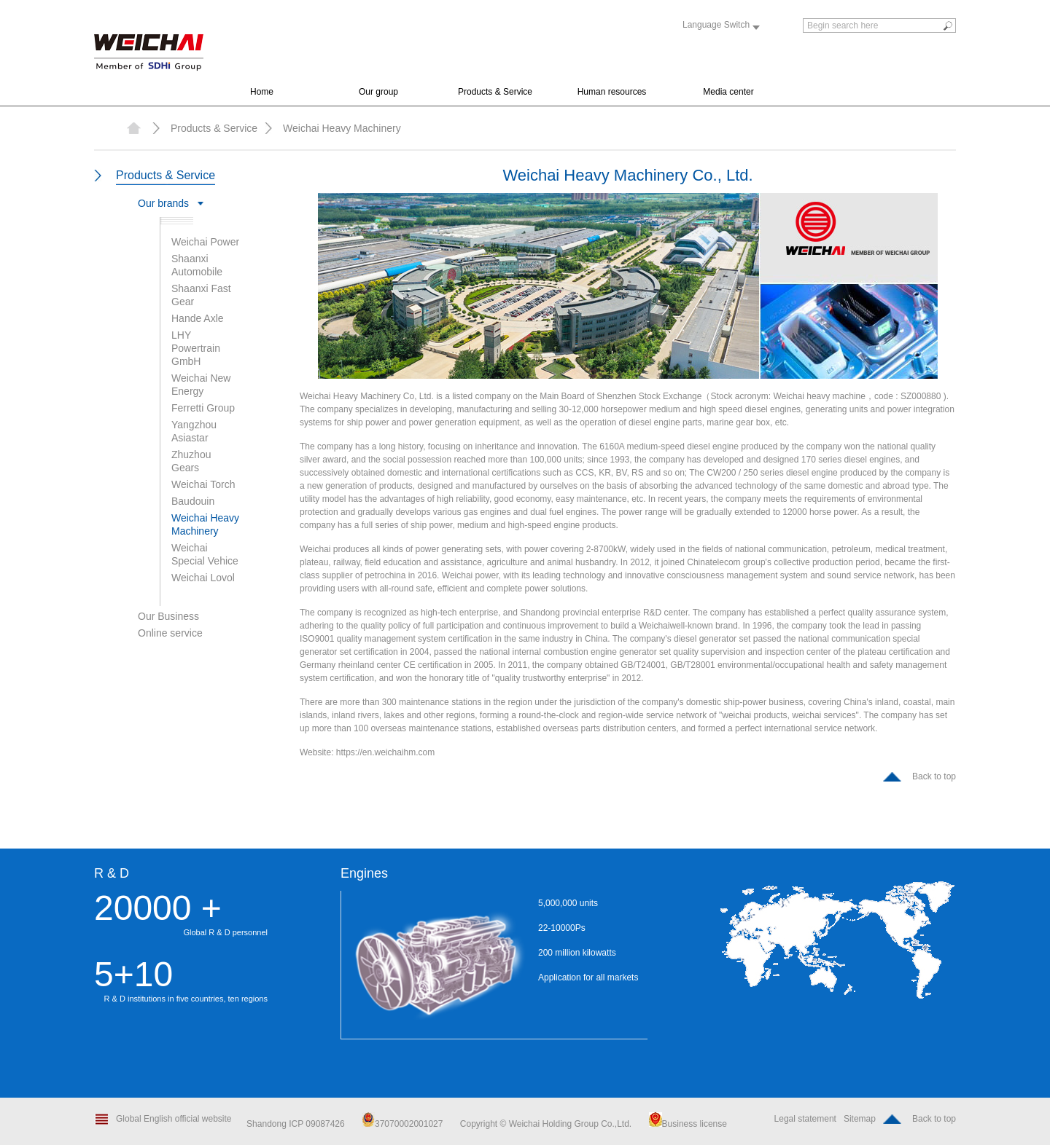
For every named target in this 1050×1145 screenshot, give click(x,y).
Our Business (168, 616)
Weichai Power (205, 242)
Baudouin (192, 501)
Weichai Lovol (203, 577)
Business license (688, 1124)
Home (261, 92)
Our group (378, 92)
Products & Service (495, 92)
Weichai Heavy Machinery (342, 128)
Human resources (612, 92)
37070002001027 (402, 1124)
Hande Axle (197, 318)
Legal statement (805, 1119)
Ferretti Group (203, 408)
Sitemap (860, 1119)
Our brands (163, 203)
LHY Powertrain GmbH (195, 348)
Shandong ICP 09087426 (296, 1124)
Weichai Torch (203, 484)
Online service (170, 633)
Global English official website (174, 1119)
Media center (728, 92)
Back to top (934, 776)
